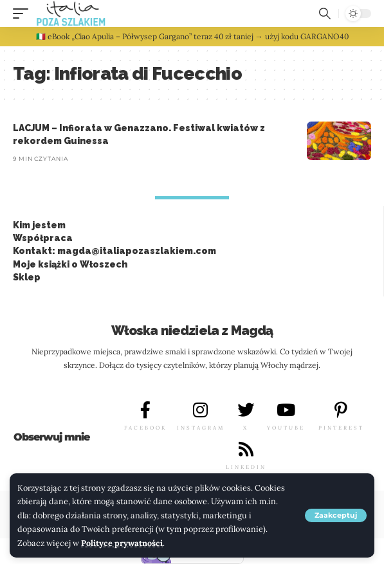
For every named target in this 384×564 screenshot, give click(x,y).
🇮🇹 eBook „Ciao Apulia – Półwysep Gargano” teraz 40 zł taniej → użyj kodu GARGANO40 (192, 36)
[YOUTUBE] (286, 409)
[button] (336, 515)
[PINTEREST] (341, 409)
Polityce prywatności (122, 543)
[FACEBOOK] (145, 409)
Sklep (27, 277)
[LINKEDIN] (245, 449)
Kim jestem (39, 225)
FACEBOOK (145, 427)
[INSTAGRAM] (200, 409)
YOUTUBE (286, 427)
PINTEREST (341, 427)
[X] (245, 409)
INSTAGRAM (200, 427)
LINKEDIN (246, 467)
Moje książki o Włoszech (70, 264)
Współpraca (43, 238)
